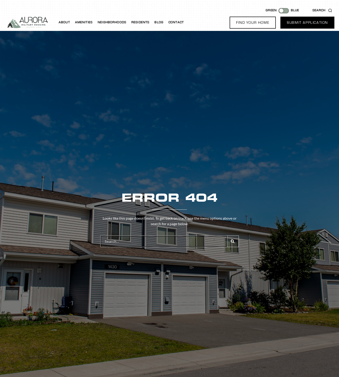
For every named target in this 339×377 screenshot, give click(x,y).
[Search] (233, 241)
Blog (158, 22)
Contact (176, 22)
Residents (140, 22)
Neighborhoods (112, 22)
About (64, 22)
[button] (253, 23)
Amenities (84, 22)
